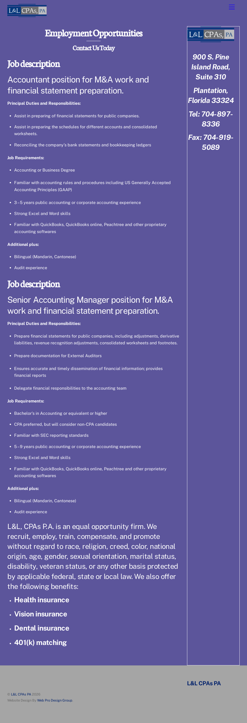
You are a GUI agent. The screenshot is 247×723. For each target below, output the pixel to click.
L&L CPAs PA (21, 694)
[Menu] (232, 7)
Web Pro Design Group (54, 700)
